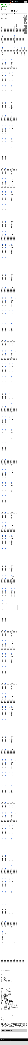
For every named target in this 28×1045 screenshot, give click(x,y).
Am (3, 59)
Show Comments (6, 1030)
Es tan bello (6, 4)
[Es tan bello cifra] (18, 1035)
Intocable (4, 6)
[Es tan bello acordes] (11, 1035)
